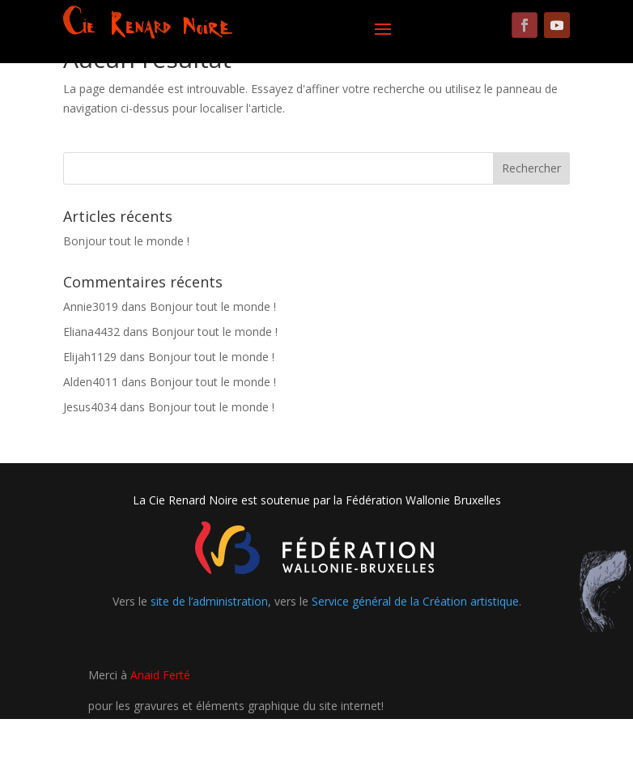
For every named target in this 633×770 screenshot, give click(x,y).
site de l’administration (209, 601)
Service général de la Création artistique (415, 601)
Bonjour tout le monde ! (126, 241)
